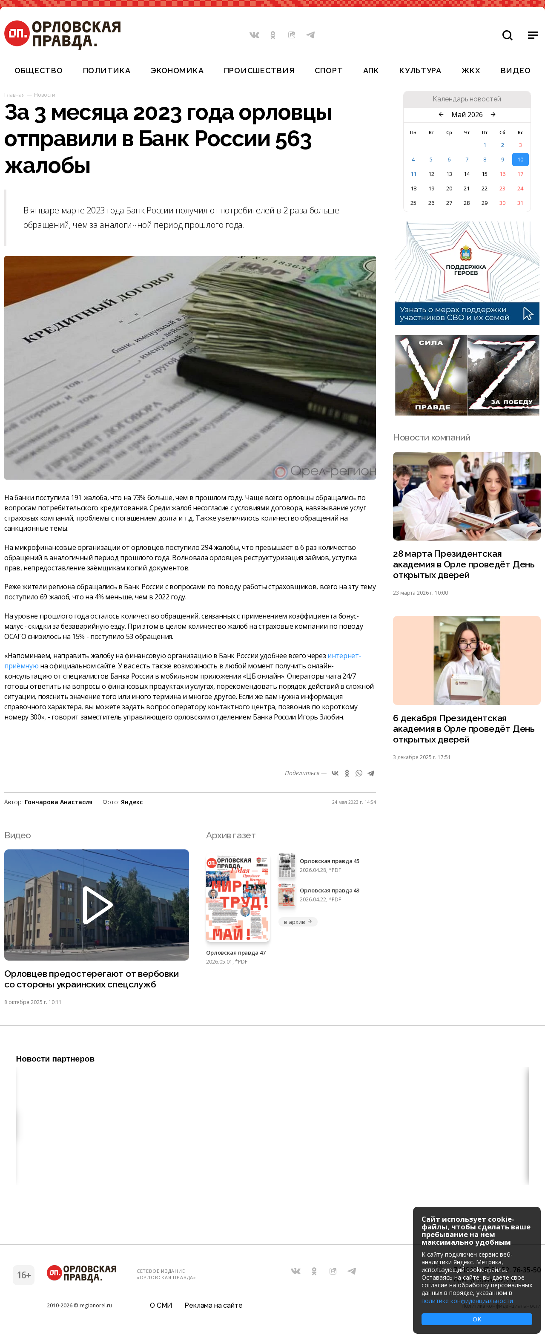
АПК (371, 70)
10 (520, 159)
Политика (107, 70)
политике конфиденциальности (467, 1301)
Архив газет (230, 835)
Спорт (329, 70)
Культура (420, 70)
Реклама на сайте (213, 1305)
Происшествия (259, 70)
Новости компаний (431, 437)
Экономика (177, 70)
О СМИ (161, 1305)
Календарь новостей (467, 99)
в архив (298, 922)
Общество (38, 70)
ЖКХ (471, 70)
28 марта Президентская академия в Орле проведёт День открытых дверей (464, 564)
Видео (516, 70)
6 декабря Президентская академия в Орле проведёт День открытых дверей (464, 729)
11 (413, 174)
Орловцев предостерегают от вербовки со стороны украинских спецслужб (91, 979)
